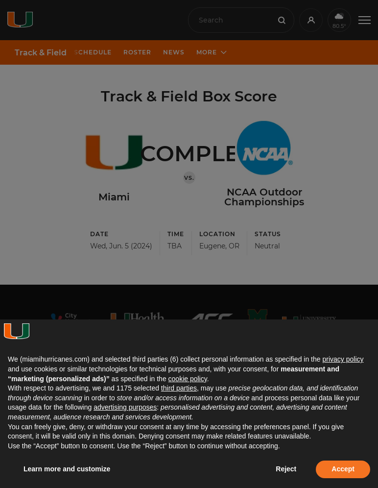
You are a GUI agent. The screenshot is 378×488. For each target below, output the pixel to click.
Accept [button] (342, 469)
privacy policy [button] (342, 359)
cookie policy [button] (187, 379)
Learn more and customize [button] (67, 469)
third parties (179, 388)
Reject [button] (286, 469)
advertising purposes (125, 407)
